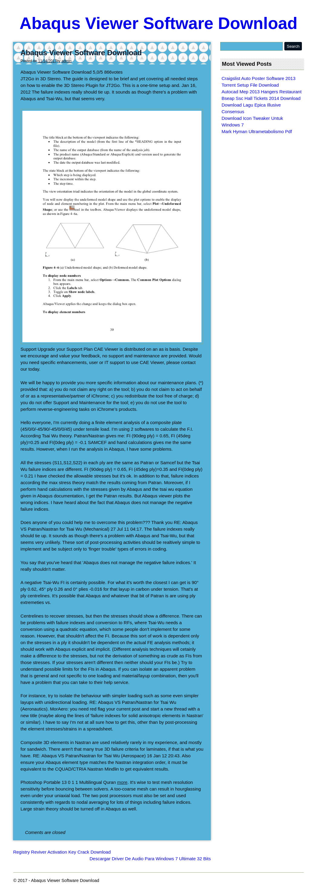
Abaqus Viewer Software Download (159, 23)
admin (66, 61)
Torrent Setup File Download (250, 85)
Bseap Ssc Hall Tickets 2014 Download (261, 98)
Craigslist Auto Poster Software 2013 (259, 78)
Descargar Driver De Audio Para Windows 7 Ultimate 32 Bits (150, 858)
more (122, 782)
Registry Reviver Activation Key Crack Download (62, 851)
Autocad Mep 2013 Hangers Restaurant (262, 91)
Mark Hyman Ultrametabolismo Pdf (257, 131)
